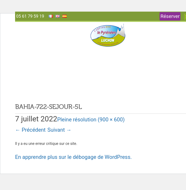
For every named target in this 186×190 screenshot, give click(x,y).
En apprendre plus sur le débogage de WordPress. (73, 157)
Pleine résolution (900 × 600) (91, 119)
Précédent (30, 130)
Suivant (59, 130)
